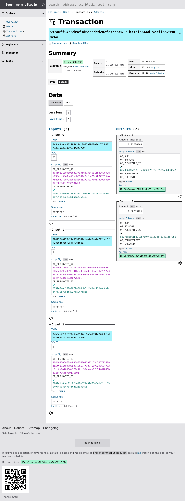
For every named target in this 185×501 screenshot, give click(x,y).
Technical (12, 52)
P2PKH (62, 201)
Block (66, 12)
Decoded (56, 102)
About (6, 428)
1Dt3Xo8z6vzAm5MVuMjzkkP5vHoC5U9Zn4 (142, 189)
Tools (9, 61)
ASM (65, 164)
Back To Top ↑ (92, 442)
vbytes (155, 67)
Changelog (51, 428)
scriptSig (56, 164)
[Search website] (115, 4)
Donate (19, 428)
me (139, 452)
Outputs (123, 129)
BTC (132, 140)
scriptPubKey (126, 151)
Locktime (55, 119)
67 (54, 157)
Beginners (12, 44)
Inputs (55, 129)
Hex (68, 102)
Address (99, 12)
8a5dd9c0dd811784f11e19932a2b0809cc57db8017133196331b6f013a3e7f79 (81, 146)
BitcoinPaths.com (30, 433)
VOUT (54, 152)
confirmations (81, 66)
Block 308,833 (73, 62)
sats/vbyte (157, 73)
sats (138, 140)
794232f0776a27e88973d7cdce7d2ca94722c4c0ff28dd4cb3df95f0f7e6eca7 (81, 241)
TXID (54, 139)
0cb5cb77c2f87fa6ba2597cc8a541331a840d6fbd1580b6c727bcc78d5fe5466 (81, 336)
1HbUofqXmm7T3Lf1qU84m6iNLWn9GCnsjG (142, 256)
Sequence (57, 207)
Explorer (53, 12)
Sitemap (34, 428)
